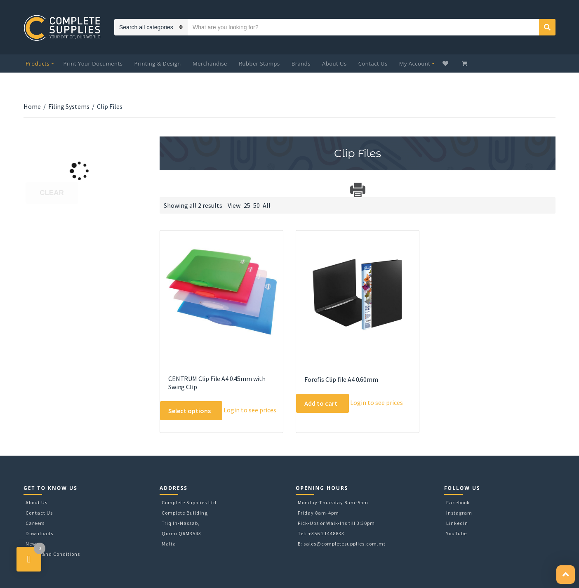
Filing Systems (68, 106)
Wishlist (446, 63)
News (32, 544)
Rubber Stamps (259, 63)
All (267, 205)
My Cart (465, 63)
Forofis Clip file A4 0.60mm (341, 379)
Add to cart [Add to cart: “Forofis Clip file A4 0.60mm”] (320, 403)
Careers (35, 523)
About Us (334, 63)
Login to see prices (250, 410)
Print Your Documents (93, 63)
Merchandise (210, 63)
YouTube (456, 533)
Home (32, 106)
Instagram (459, 513)
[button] (565, 574)
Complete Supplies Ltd (189, 502)
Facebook (458, 502)
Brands (301, 63)
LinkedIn (457, 523)
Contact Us (373, 63)
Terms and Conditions (53, 554)
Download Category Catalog (167, 190)
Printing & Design (157, 63)
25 (247, 205)
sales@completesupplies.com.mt (345, 544)
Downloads (39, 533)
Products (37, 63)
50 (256, 205)
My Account (415, 63)
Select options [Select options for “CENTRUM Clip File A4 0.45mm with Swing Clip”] (189, 411)
